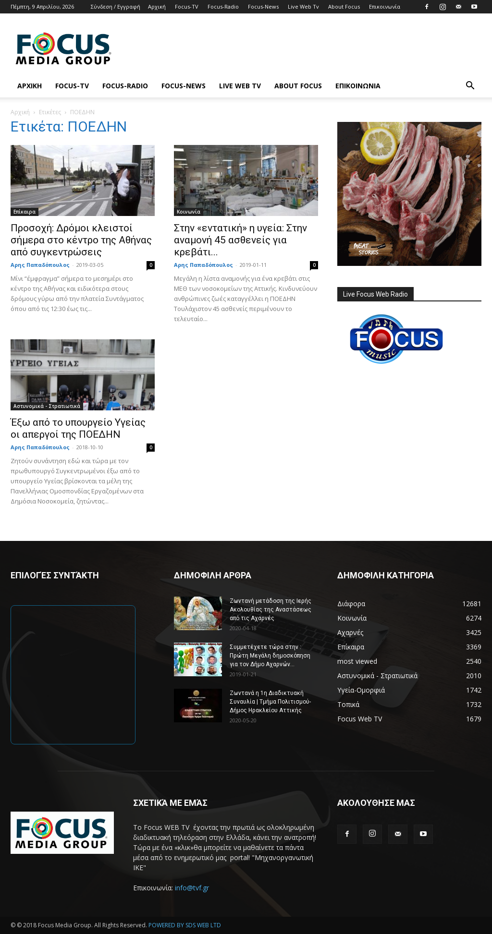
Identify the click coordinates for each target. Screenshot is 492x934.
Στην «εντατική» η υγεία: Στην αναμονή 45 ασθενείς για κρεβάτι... (240, 240)
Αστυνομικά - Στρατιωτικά (46, 406)
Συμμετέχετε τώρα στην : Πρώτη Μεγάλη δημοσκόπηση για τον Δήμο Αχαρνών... (270, 656)
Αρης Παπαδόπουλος (40, 264)
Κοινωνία (188, 211)
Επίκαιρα (24, 211)
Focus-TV (186, 6)
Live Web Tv (303, 6)
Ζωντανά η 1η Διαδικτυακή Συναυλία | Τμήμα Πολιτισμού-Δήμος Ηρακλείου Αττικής (270, 702)
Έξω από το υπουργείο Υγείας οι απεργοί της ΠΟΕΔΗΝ (78, 428)
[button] (469, 86)
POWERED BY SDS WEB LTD (184, 925)
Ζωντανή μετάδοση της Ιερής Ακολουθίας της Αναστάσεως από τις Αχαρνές (270, 610)
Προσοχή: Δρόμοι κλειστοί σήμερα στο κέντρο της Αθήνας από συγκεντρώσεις (81, 240)
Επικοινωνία (384, 6)
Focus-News (263, 6)
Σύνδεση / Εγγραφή (115, 6)
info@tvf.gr (192, 887)
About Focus (344, 6)
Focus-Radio (223, 6)
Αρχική (157, 6)
